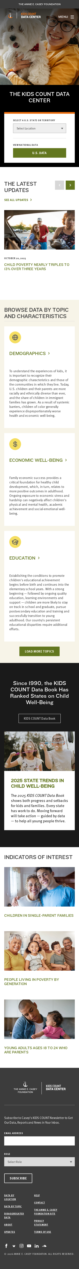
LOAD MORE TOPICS (39, 651)
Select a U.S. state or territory (34, 120)
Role (7, 1153)
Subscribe (18, 1178)
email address (13, 1133)
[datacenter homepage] (31, 15)
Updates (9, 1231)
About (8, 1224)
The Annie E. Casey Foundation (40, 4)
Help (37, 1195)
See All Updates (16, 200)
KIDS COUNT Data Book (39, 718)
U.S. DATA (39, 152)
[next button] (70, 185)
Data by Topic (13, 1206)
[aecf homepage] (10, 15)
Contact (39, 1202)
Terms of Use (42, 1231)
